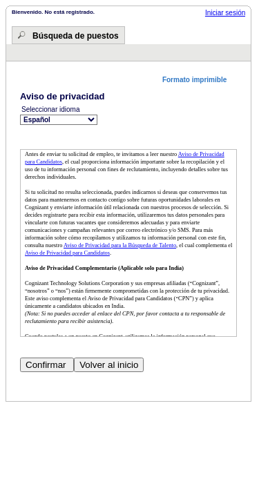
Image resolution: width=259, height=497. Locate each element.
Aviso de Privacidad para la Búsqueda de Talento (120, 245)
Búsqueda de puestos (75, 36)
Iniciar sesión (225, 13)
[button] (199, 80)
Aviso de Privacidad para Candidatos (67, 253)
